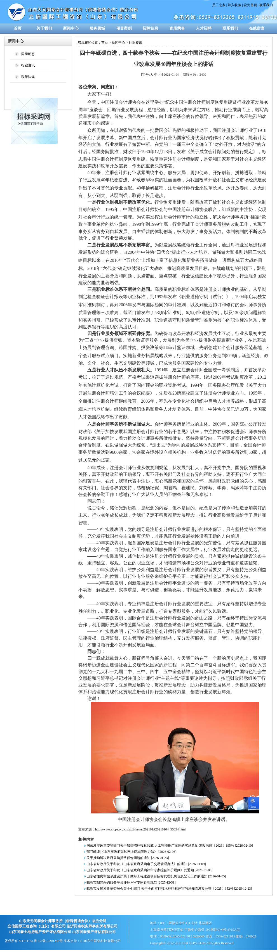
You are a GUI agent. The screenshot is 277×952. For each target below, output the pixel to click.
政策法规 (28, 77)
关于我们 (44, 28)
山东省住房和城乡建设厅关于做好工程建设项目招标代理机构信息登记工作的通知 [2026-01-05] (156, 876)
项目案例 (124, 28)
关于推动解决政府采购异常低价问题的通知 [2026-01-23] (127, 858)
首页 (18, 28)
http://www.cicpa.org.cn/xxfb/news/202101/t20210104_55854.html (140, 829)
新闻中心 (71, 28)
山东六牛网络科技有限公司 (100, 941)
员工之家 (219, 5)
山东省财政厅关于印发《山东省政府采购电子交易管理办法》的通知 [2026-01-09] (146, 864)
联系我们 (266, 5)
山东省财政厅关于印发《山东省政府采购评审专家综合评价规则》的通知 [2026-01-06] (149, 870)
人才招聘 (204, 28)
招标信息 (150, 28)
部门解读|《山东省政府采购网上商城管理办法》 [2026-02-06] (131, 852)
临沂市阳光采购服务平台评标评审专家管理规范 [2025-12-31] (131, 882)
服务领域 (97, 28)
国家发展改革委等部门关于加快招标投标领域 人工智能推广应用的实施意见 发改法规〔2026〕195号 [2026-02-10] (169, 845)
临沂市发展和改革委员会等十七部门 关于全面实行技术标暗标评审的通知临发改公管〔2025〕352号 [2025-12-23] (169, 889)
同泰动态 (28, 54)
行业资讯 (135, 42)
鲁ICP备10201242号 (48, 941)
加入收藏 (234, 5)
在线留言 (257, 28)
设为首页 (250, 5)
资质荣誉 (177, 28)
